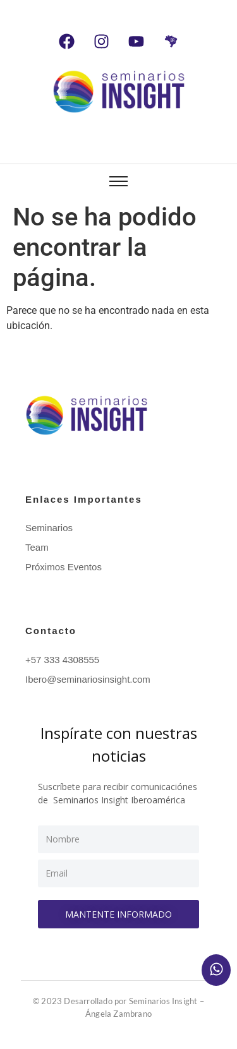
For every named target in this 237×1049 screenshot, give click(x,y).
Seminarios (49, 527)
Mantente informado (118, 914)
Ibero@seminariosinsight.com (87, 679)
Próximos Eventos (63, 566)
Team (37, 547)
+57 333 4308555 (62, 659)
